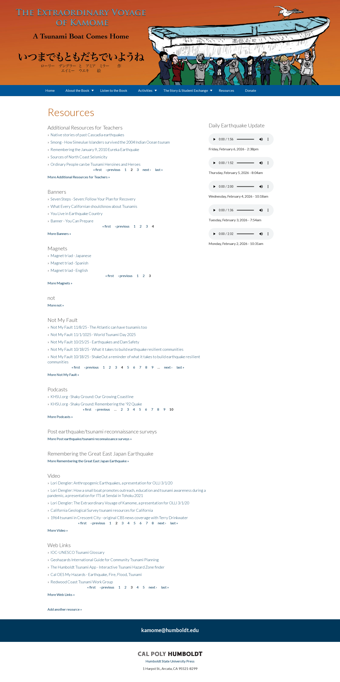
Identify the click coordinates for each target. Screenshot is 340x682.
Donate (250, 90)
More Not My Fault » (63, 374)
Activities (145, 90)
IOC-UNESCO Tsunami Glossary (78, 552)
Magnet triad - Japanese (71, 255)
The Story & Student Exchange (185, 90)
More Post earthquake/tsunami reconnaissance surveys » (89, 439)
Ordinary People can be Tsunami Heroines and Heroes (96, 164)
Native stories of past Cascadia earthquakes (87, 134)
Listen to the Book (113, 90)
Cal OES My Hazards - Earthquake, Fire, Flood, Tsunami (96, 574)
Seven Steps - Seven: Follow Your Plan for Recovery (93, 199)
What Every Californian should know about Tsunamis (94, 206)
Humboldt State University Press (170, 661)
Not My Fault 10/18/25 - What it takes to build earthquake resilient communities (117, 349)
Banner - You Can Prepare (72, 220)
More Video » (57, 530)
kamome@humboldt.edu (170, 630)
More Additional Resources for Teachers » (78, 177)
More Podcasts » (60, 417)
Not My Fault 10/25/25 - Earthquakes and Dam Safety (95, 341)
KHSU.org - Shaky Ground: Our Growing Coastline (92, 396)
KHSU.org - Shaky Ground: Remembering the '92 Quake (96, 404)
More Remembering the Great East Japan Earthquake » (88, 461)
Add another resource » (64, 609)
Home (50, 90)
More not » (55, 305)
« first (97, 169)
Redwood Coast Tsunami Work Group (82, 581)
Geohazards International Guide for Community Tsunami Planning (105, 559)
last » (159, 169)
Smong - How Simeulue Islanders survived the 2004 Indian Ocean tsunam (110, 142)
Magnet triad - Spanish (69, 263)
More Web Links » (61, 594)
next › (147, 169)
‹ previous (113, 169)
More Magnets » (59, 283)
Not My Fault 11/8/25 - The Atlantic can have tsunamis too (99, 327)
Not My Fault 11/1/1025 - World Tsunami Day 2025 (93, 334)
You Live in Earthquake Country (77, 213)
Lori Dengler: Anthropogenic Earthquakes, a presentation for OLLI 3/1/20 (111, 482)
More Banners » (59, 233)
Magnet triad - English (69, 270)
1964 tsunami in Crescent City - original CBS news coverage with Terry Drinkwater (119, 517)
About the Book (77, 90)
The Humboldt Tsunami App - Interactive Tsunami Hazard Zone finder (108, 567)
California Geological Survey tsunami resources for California (102, 510)
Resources (226, 90)
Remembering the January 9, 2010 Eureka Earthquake (95, 149)
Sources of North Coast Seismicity (79, 156)
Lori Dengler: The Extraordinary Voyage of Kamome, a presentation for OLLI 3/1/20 (120, 502)
